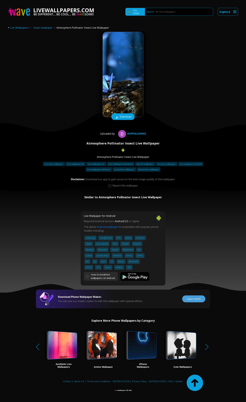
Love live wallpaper (54, 164)
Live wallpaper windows (98, 169)
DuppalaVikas (131, 133)
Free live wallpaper (167, 164)
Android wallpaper (107, 227)
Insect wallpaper (43, 27)
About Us (79, 381)
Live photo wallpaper (124, 169)
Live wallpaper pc (96, 164)
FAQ (170, 381)
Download (123, 117)
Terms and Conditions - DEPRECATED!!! (108, 381)
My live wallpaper (145, 164)
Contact (67, 381)
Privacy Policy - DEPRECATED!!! (149, 381)
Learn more (194, 299)
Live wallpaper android (191, 164)
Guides (179, 381)
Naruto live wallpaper (148, 169)
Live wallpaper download (121, 164)
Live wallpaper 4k (75, 164)
